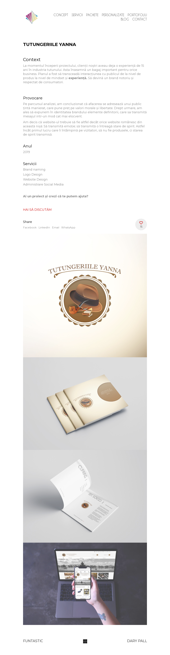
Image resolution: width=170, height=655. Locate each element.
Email (55, 227)
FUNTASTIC (33, 641)
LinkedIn (44, 227)
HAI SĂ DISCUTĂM (37, 210)
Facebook (29, 227)
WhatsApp (68, 227)
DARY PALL (137, 641)
